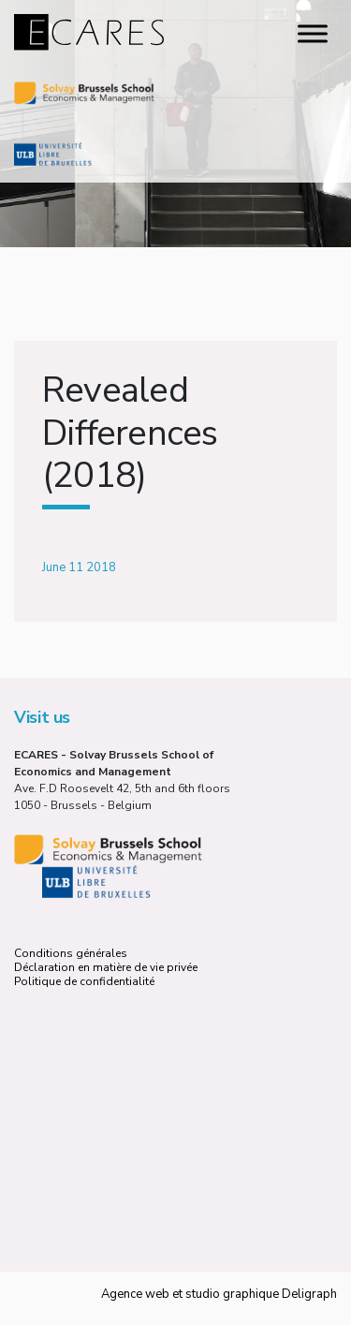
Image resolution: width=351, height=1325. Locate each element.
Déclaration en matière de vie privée (105, 967)
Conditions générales (70, 953)
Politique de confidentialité (84, 981)
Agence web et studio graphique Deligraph (219, 1294)
